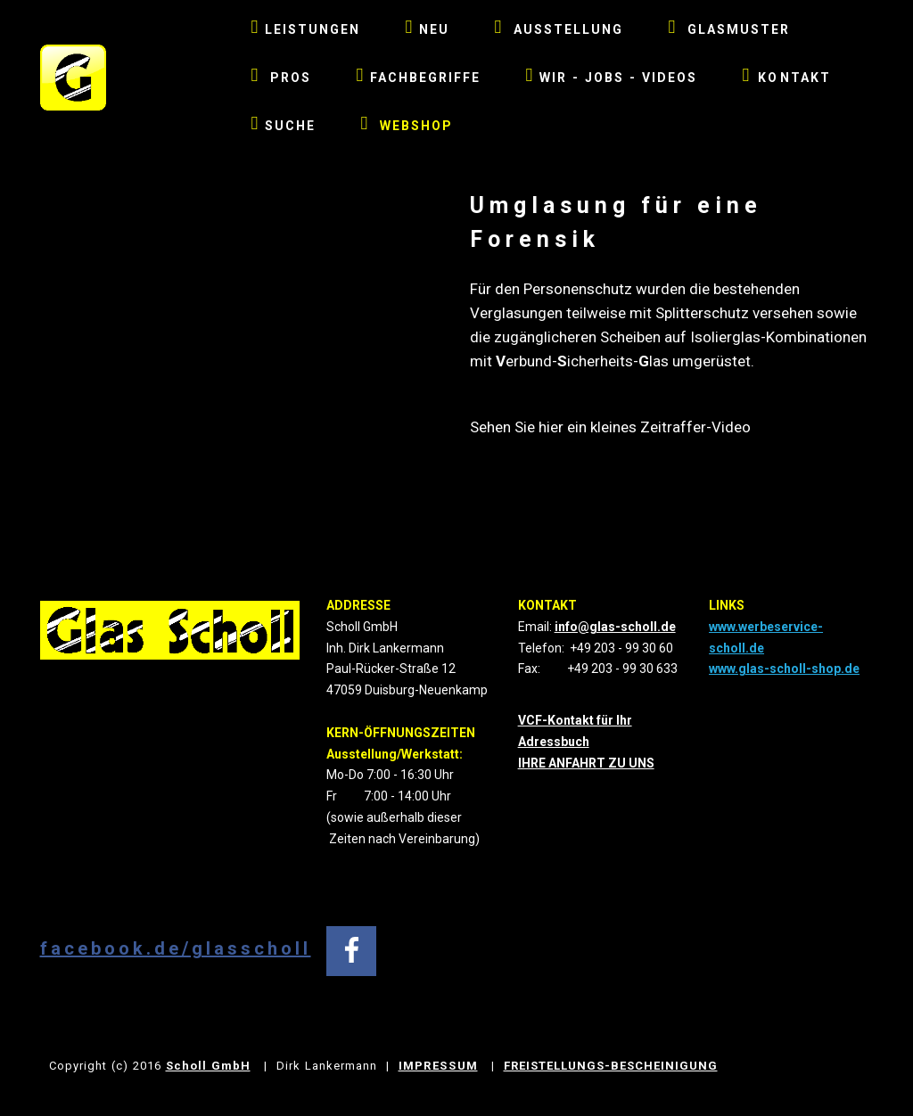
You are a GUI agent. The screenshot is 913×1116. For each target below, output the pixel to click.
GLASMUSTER (729, 29)
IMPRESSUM (438, 1065)
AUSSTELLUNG (558, 29)
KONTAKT (786, 75)
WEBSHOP (406, 123)
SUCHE (284, 126)
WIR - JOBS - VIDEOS (611, 77)
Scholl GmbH (208, 1065)
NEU (427, 29)
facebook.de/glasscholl (175, 948)
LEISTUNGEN (306, 29)
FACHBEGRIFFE (418, 77)
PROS (281, 77)
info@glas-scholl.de (615, 627)
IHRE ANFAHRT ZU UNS (586, 763)
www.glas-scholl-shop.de (784, 668)
